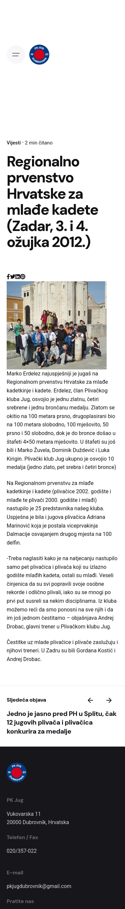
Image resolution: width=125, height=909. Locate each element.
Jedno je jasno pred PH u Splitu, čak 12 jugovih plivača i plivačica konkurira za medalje (61, 722)
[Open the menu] (16, 54)
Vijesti (14, 143)
